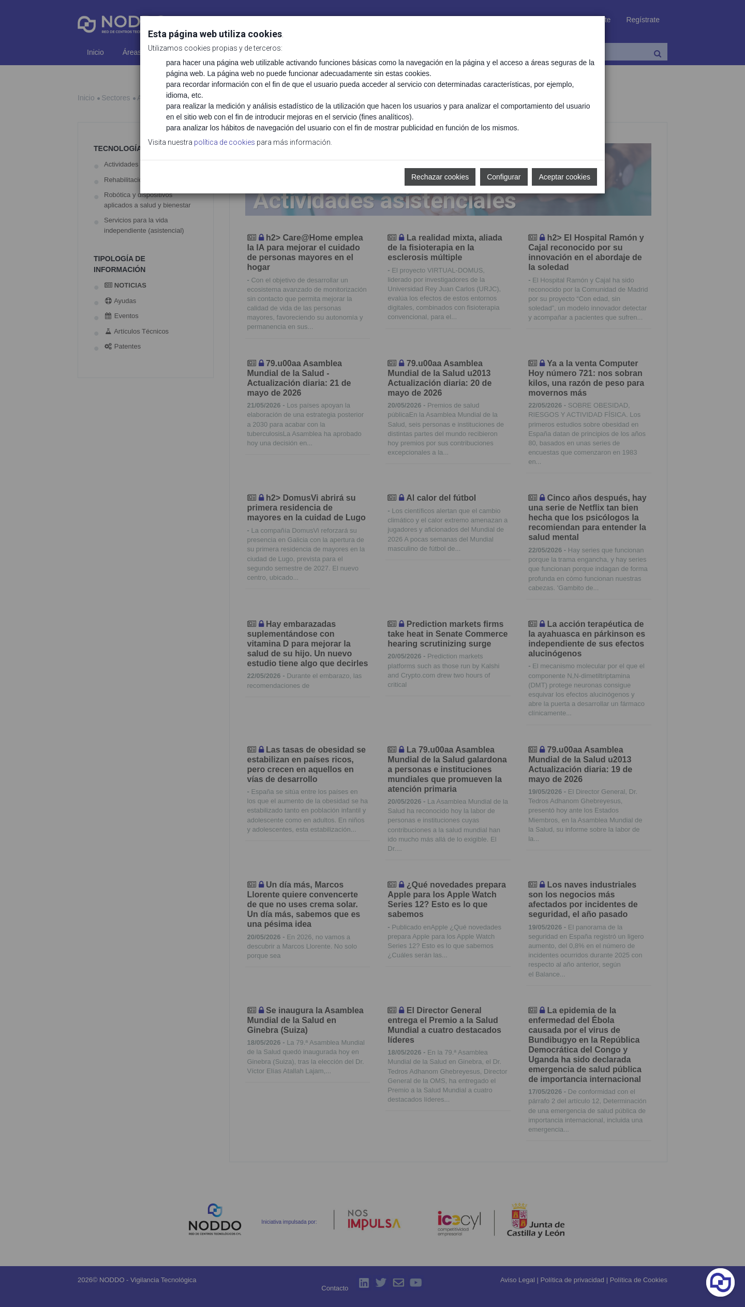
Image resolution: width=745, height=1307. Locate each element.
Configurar (503, 177)
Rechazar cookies (440, 177)
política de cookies (224, 142)
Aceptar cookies (564, 177)
